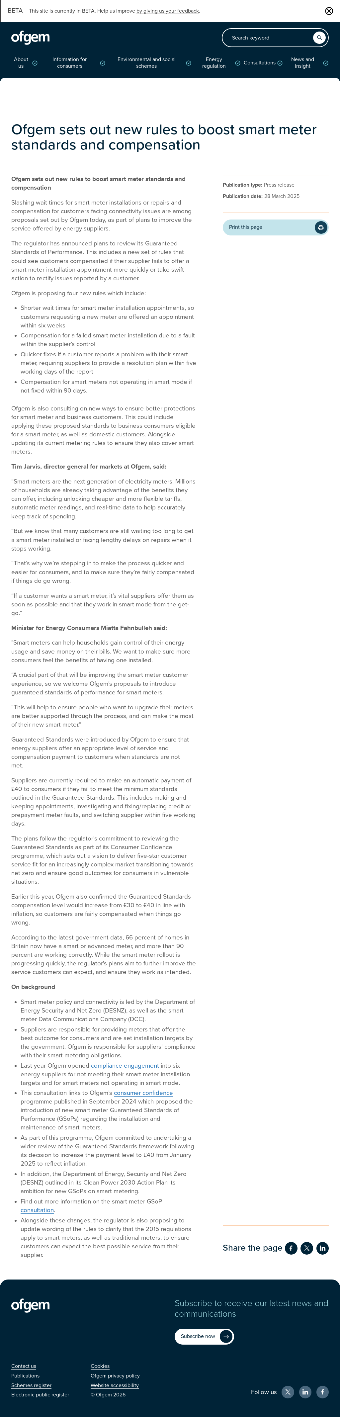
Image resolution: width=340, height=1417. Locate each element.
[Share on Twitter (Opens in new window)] (306, 1248)
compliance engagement (125, 1065)
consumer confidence (143, 1093)
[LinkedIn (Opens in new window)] (305, 1392)
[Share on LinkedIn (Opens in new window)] (322, 1248)
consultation (37, 1210)
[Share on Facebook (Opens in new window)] (291, 1248)
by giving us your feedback (167, 11)
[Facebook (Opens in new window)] (322, 1392)
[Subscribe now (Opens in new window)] (204, 1337)
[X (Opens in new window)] (288, 1392)
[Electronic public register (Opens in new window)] (40, 1394)
